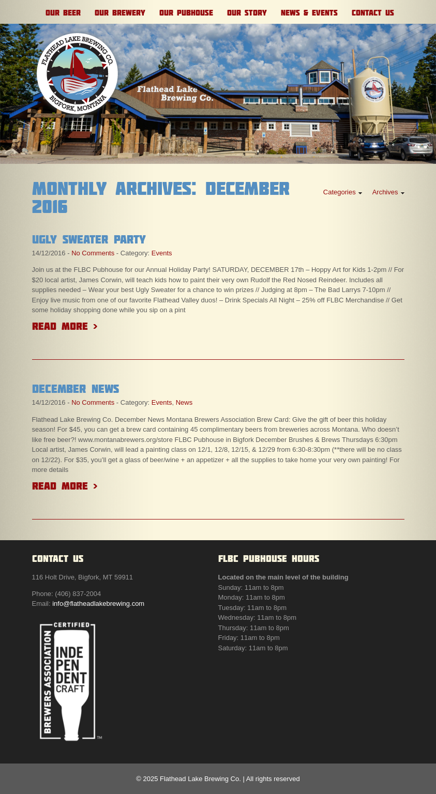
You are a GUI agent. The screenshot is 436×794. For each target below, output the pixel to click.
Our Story (247, 12)
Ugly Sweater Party (89, 239)
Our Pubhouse (186, 12)
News (184, 402)
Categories (339, 192)
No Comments (92, 253)
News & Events (309, 12)
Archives (385, 192)
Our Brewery (120, 12)
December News (75, 388)
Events (162, 253)
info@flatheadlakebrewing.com (98, 603)
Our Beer (63, 12)
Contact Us (373, 12)
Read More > (64, 326)
